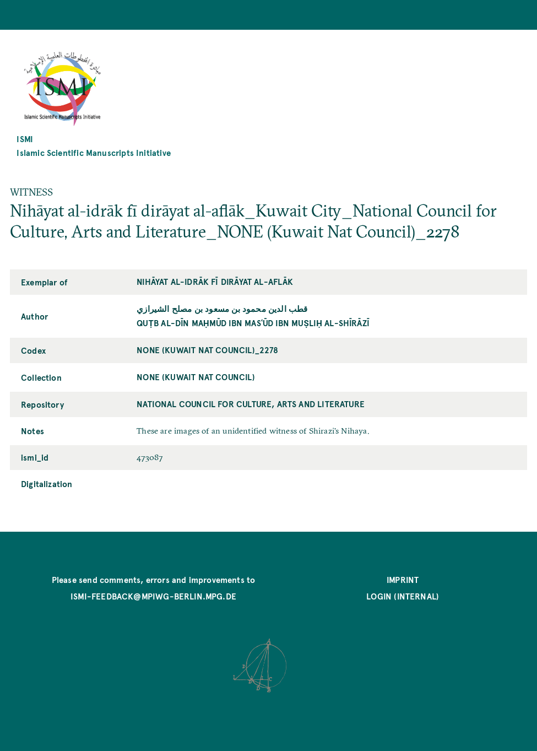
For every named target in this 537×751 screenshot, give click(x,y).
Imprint (403, 579)
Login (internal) (402, 596)
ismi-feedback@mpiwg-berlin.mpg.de (153, 596)
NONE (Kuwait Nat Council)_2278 (207, 349)
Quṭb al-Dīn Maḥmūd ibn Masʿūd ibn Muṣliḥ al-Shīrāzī (253, 322)
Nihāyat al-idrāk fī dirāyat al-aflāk (215, 281)
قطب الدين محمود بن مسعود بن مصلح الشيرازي (222, 308)
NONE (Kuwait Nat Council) (196, 376)
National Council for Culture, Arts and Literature (251, 403)
